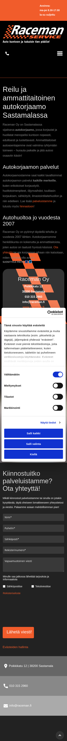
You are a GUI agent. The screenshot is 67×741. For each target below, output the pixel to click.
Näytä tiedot (48, 422)
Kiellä (33, 454)
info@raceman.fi (20, 705)
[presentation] (17, 610)
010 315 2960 (18, 686)
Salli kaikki (33, 433)
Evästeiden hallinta (15, 647)
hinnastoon (27, 206)
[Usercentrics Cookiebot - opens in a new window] (48, 312)
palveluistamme (42, 201)
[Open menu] (59, 53)
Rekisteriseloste (12, 593)
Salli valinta (33, 443)
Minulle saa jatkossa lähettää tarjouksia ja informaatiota (26, 578)
